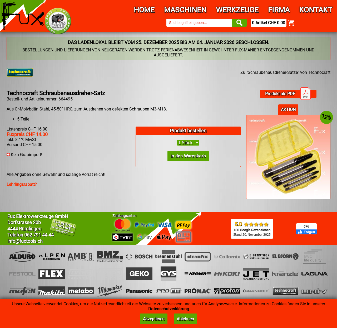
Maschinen (185, 10)
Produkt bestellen (188, 130)
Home (144, 10)
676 (306, 226)
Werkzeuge (237, 10)
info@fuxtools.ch (25, 241)
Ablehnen (185, 318)
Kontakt (315, 10)
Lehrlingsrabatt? (22, 184)
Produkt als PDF (288, 94)
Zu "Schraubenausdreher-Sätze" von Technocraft (285, 72)
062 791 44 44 (39, 235)
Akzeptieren (154, 318)
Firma (279, 10)
